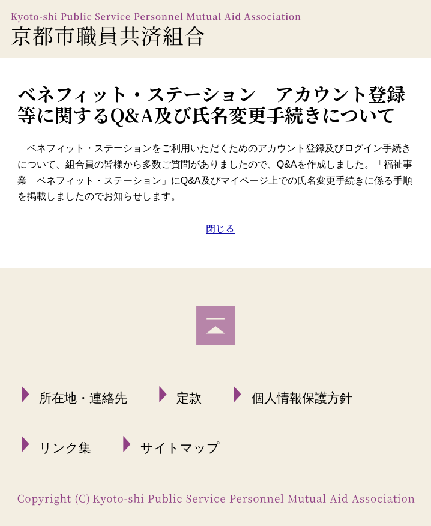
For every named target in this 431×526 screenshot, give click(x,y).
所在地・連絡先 (83, 398)
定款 (189, 398)
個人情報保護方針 (302, 398)
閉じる (220, 228)
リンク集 (65, 448)
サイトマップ (180, 448)
